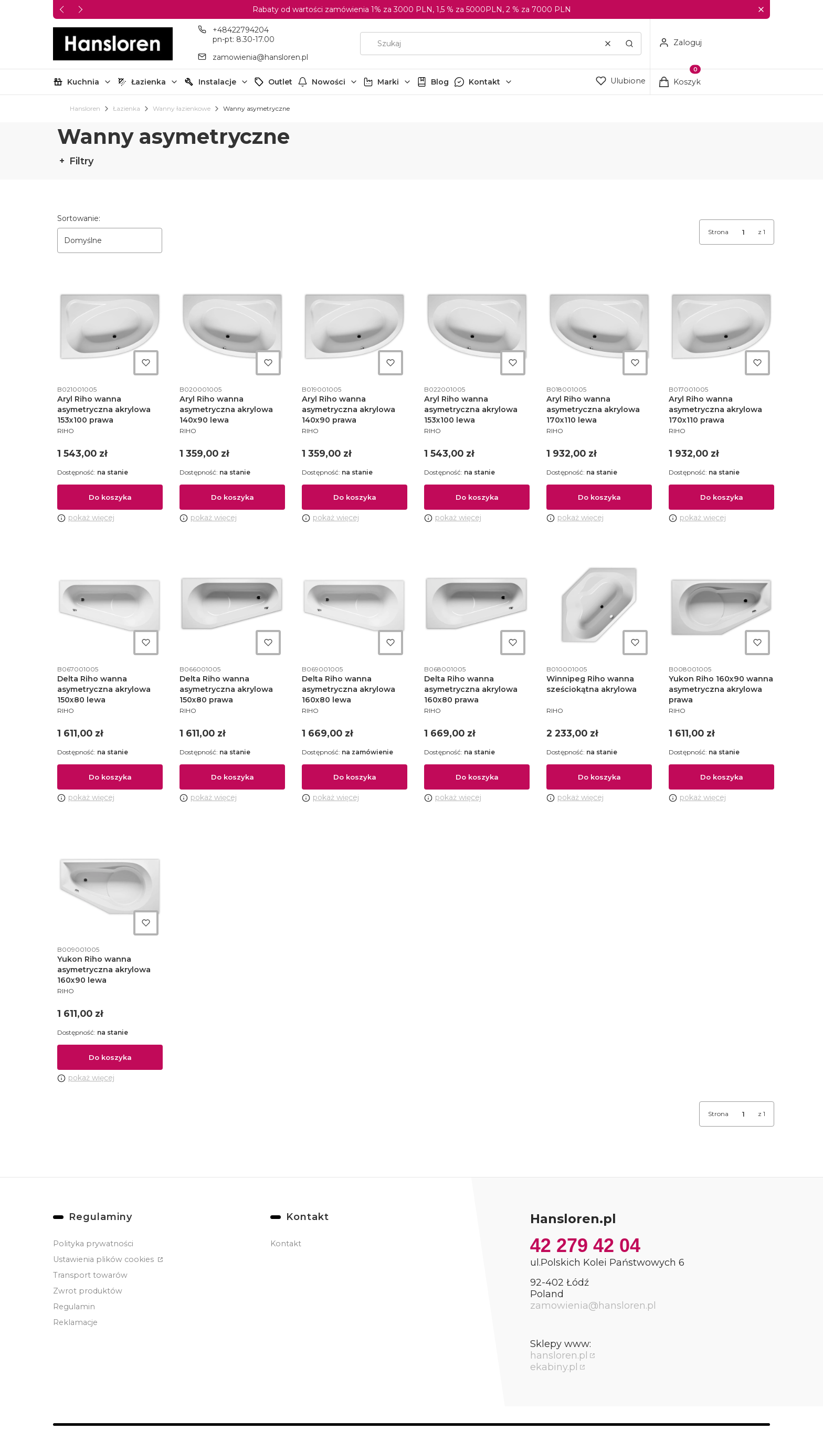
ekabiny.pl (554, 1367)
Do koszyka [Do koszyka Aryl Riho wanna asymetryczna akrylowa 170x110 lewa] (599, 497)
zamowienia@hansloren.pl (593, 1305)
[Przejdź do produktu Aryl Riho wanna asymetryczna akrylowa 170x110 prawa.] (721, 327)
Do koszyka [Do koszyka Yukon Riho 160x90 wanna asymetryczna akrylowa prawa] (721, 777)
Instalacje (217, 82)
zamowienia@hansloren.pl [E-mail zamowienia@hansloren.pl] (260, 57)
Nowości (328, 82)
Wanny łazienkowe (181, 108)
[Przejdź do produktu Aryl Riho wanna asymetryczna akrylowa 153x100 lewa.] (477, 327)
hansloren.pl (559, 1355)
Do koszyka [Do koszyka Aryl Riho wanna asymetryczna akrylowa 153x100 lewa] (477, 497)
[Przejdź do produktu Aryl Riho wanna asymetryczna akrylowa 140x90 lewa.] (232, 327)
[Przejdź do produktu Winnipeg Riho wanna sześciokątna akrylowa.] (599, 606)
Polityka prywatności (93, 1243)
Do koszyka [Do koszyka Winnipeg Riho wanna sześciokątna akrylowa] (599, 777)
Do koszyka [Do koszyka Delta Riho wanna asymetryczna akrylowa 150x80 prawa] (232, 777)
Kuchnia (83, 82)
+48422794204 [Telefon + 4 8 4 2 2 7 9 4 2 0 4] (241, 30)
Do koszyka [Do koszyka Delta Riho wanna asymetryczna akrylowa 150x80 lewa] (110, 777)
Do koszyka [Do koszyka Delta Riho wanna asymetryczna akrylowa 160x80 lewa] (354, 777)
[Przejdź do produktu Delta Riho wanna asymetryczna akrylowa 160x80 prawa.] (477, 606)
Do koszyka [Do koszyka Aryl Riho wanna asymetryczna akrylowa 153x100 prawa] (110, 497)
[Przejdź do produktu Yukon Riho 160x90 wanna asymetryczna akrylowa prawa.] (721, 606)
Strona (718, 232)
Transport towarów (90, 1275)
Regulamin (74, 1306)
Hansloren (85, 108)
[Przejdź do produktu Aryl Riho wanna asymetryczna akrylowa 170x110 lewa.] (599, 327)
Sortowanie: (78, 218)
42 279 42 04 (585, 1245)
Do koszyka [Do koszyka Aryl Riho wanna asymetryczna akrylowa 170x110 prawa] (721, 497)
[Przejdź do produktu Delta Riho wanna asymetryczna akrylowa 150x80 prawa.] (232, 606)
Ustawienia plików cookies (104, 1259)
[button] (761, 10)
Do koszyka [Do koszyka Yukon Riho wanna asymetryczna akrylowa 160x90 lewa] (110, 1057)
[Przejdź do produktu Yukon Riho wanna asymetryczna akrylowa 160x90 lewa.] (110, 887)
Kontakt (484, 82)
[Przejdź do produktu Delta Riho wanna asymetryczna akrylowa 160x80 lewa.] (354, 606)
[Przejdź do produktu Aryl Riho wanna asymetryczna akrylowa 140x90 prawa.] (354, 327)
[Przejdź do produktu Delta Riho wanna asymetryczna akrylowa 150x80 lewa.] (110, 606)
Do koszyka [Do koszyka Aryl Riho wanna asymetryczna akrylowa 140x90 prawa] (354, 497)
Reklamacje (75, 1322)
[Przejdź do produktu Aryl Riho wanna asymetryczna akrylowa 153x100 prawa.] (110, 327)
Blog (440, 82)
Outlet (280, 82)
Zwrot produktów (87, 1291)
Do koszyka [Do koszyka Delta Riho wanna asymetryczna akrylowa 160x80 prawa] (477, 777)
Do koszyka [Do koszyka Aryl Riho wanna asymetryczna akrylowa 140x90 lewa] (232, 497)
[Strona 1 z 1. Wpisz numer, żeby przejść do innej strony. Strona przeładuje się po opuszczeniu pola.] (743, 232)
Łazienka (148, 82)
